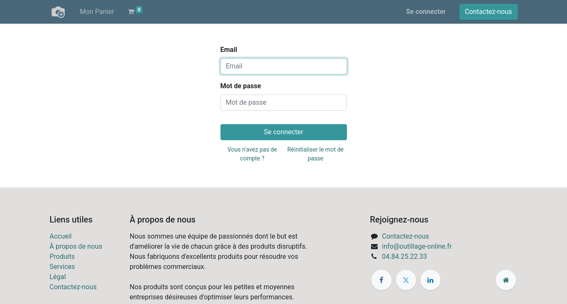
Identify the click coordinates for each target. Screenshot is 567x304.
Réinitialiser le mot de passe (315, 154)
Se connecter (426, 12)
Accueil (61, 236)
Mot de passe (240, 86)
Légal (58, 277)
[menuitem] (97, 11)
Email (228, 50)
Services (62, 267)
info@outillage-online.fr (417, 246)
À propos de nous (76, 246)
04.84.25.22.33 (404, 256)
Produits (62, 256)
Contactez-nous (488, 12)
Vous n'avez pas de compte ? (252, 154)
